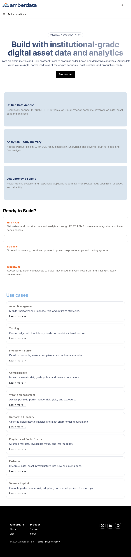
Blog (12, 534)
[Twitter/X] (102, 526)
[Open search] (116, 4)
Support (34, 529)
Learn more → (17, 316)
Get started (65, 74)
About (13, 529)
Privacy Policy (52, 541)
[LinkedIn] (110, 526)
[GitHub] (118, 526)
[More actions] (127, 5)
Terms (40, 541)
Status (33, 534)
